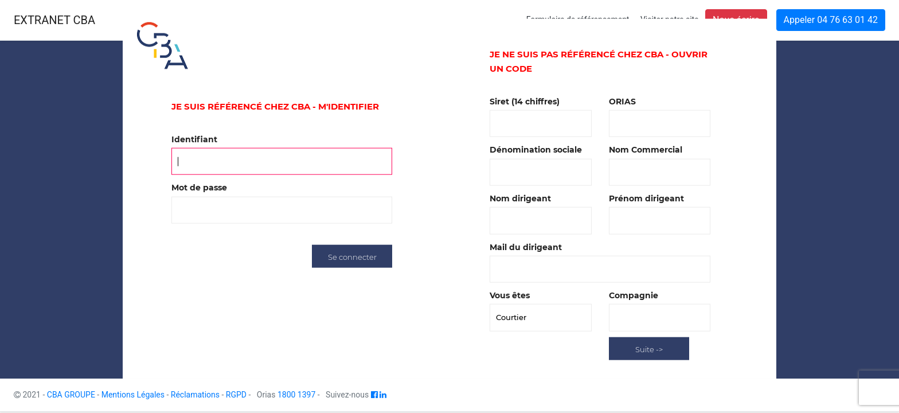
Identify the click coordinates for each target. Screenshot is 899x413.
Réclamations (195, 394)
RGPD (236, 394)
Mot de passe (199, 187)
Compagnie (633, 295)
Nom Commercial (645, 150)
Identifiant (194, 139)
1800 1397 (296, 394)
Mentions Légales (133, 394)
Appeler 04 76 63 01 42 (831, 19)
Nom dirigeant (520, 198)
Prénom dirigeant (646, 198)
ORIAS (622, 101)
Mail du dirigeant (526, 246)
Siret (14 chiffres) (525, 101)
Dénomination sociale (536, 150)
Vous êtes (510, 295)
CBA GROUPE (71, 394)
